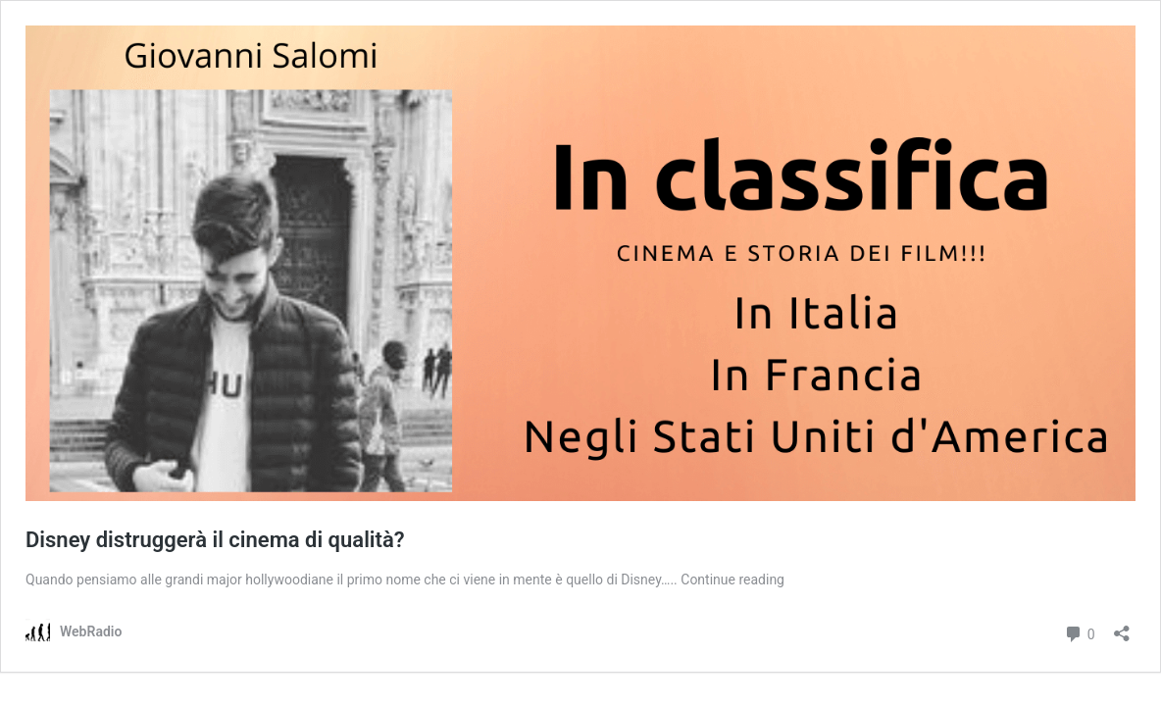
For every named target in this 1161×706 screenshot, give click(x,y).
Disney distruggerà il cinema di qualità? (215, 540)
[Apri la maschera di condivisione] (1122, 627)
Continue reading (732, 579)
